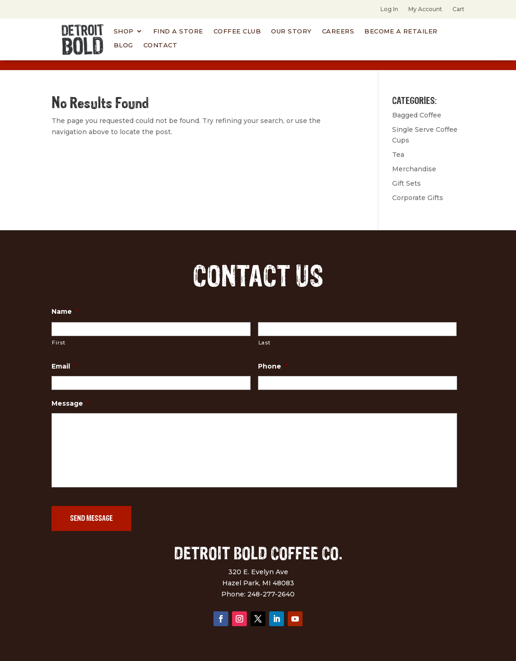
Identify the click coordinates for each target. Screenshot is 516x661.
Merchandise (414, 169)
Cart (458, 9)
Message (71, 403)
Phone (273, 366)
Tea (398, 154)
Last (264, 342)
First (58, 342)
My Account (425, 9)
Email (64, 366)
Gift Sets (406, 183)
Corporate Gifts (417, 198)
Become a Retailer (401, 31)
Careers (338, 31)
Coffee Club (237, 31)
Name (65, 311)
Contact (160, 45)
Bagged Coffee (416, 115)
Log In (389, 9)
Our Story (291, 31)
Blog (123, 45)
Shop (124, 31)
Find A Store (178, 31)
